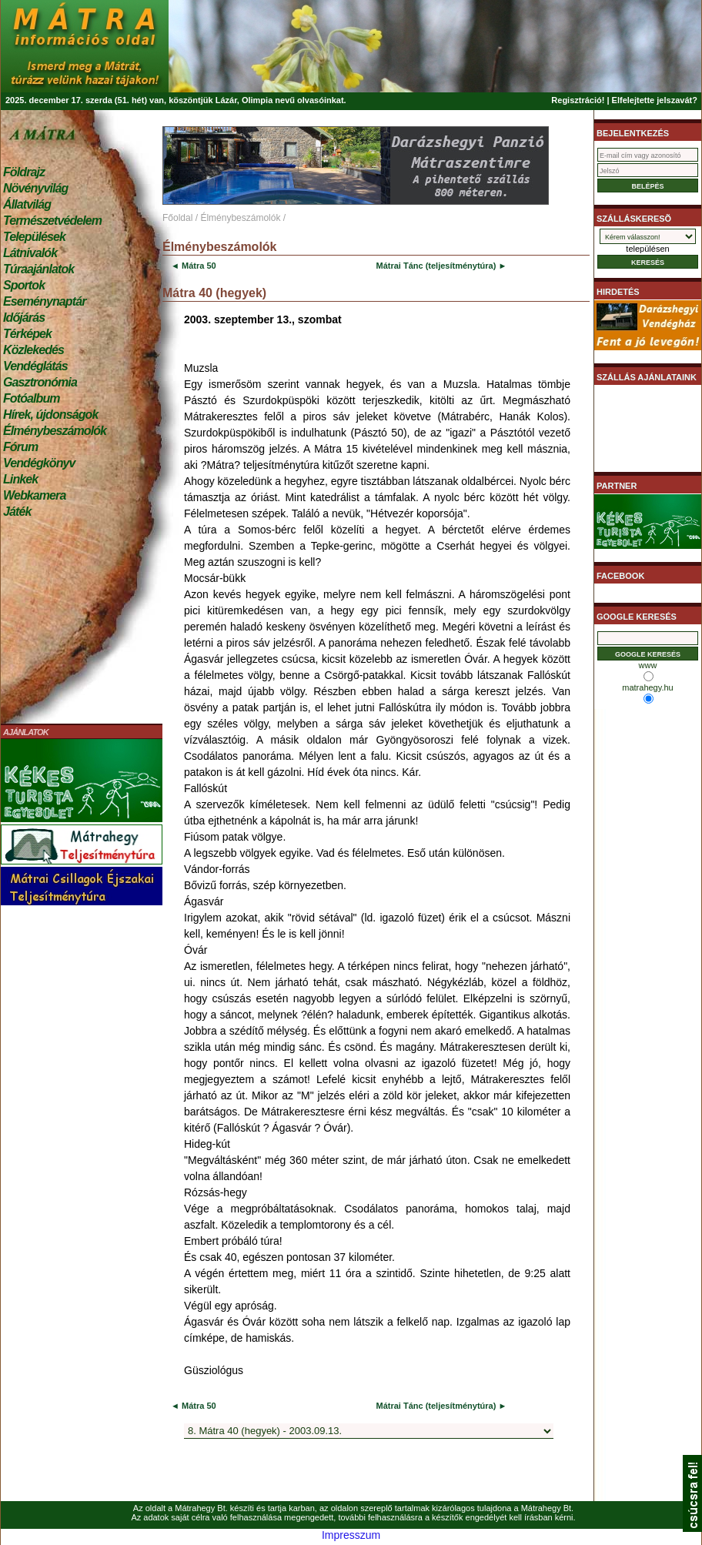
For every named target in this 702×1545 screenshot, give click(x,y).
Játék (17, 511)
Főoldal (177, 217)
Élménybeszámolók (54, 430)
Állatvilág (27, 204)
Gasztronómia (40, 382)
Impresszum (351, 1535)
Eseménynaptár (44, 301)
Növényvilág (35, 188)
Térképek (27, 333)
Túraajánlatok (38, 269)
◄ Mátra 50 (193, 265)
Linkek (20, 479)
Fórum (20, 446)
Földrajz (24, 172)
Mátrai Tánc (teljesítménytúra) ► (441, 265)
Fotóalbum (31, 398)
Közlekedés (33, 349)
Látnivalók (30, 252)
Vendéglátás (35, 366)
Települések (34, 236)
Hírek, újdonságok (50, 414)
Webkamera (34, 495)
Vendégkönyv (39, 463)
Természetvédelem (52, 220)
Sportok (24, 285)
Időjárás (24, 317)
